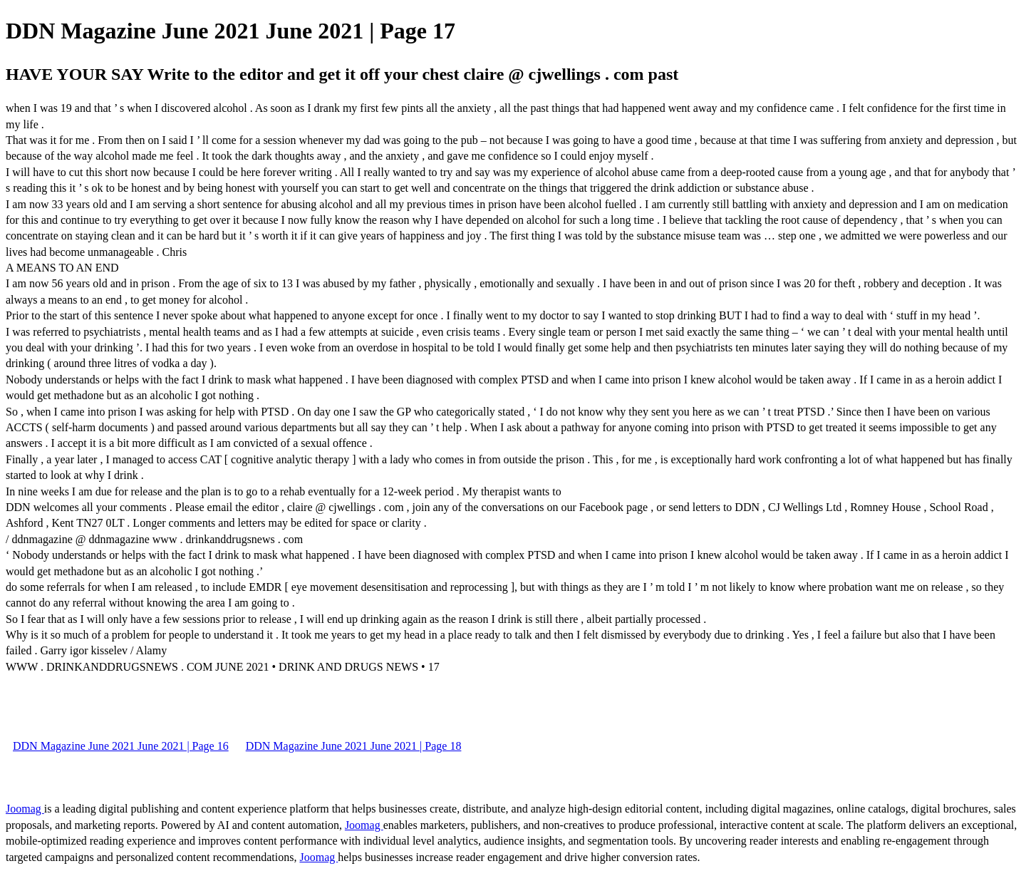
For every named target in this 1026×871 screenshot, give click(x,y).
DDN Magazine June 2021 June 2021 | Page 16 (121, 746)
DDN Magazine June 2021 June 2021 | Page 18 (354, 746)
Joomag (25, 809)
